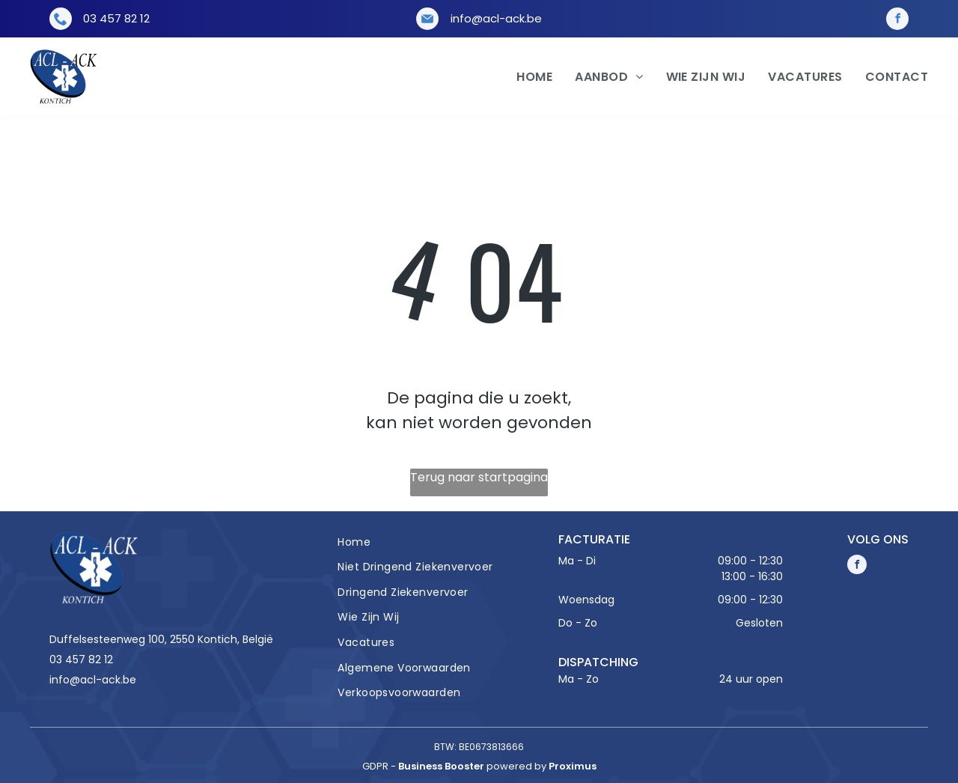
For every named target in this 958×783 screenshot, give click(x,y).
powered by (516, 766)
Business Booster (441, 766)
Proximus (573, 766)
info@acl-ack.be (496, 18)
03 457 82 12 (116, 18)
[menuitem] (523, 77)
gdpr (375, 766)
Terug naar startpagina (479, 477)
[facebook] (897, 18)
